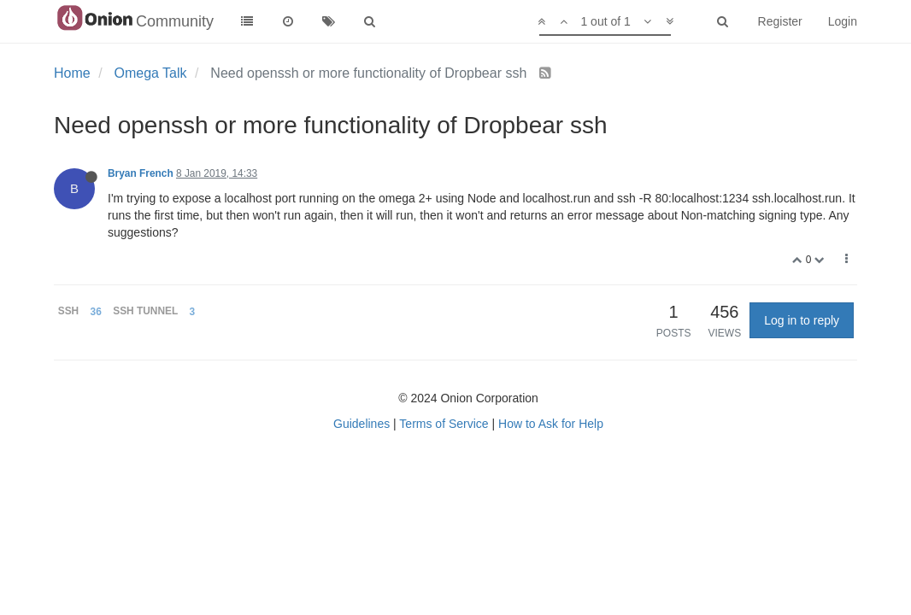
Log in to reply (801, 320)
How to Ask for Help (550, 423)
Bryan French (140, 173)
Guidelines (361, 423)
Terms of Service (443, 423)
